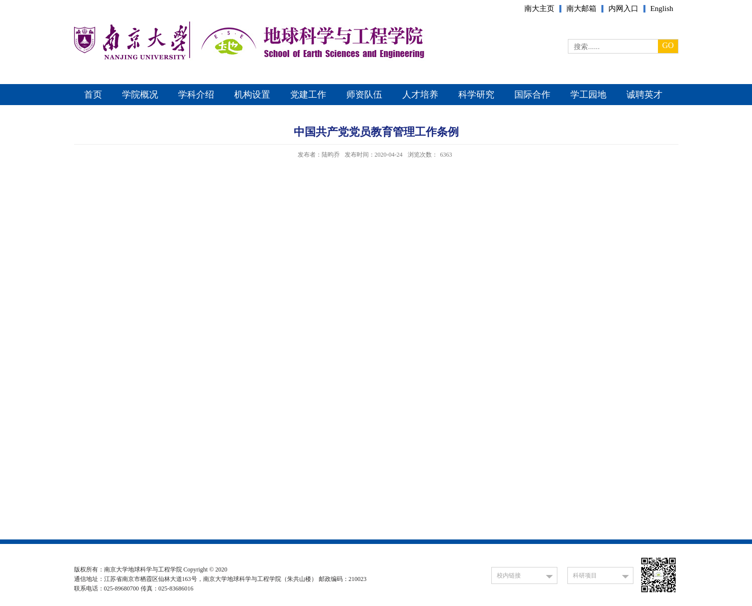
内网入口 (623, 9)
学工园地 (588, 95)
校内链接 (509, 575)
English (661, 9)
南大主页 (539, 9)
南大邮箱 (581, 9)
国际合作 (532, 95)
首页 (93, 95)
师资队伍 (364, 95)
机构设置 (252, 95)
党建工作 (308, 95)
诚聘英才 (644, 95)
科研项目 (585, 575)
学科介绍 (196, 95)
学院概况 (140, 95)
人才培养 (420, 95)
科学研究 (476, 95)
